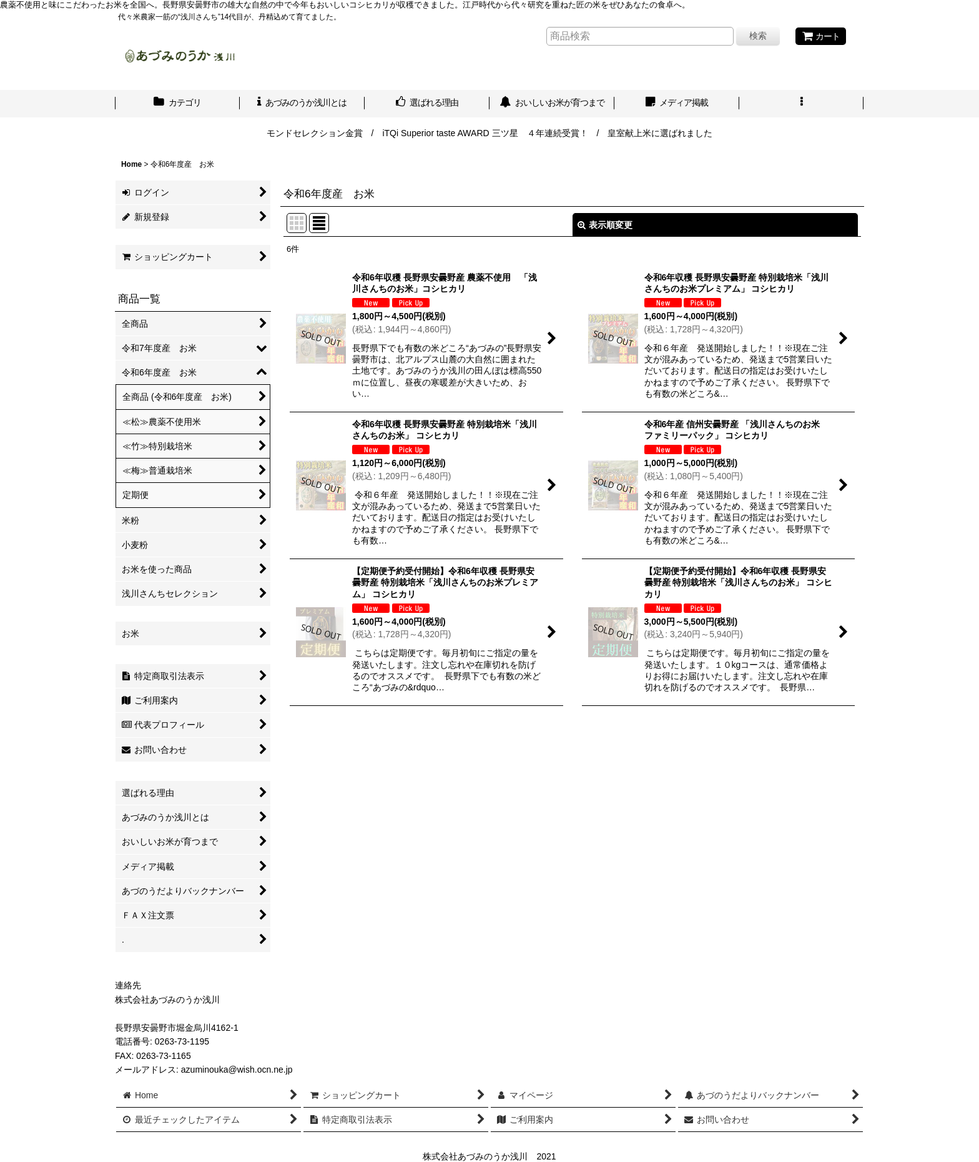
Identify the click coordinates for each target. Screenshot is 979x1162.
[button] (801, 103)
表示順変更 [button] (605, 225)
